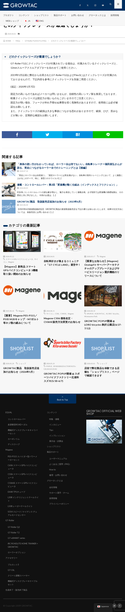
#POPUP (90, 320)
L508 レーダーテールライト (21, 512)
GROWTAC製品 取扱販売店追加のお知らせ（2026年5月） (22, 380)
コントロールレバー (17, 427)
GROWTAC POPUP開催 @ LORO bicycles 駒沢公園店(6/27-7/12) (101, 331)
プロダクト (8, 15)
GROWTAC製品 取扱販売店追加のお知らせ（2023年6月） (50, 201)
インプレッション (57, 443)
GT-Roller (10, 526)
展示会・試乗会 (56, 449)
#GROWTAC (100, 320)
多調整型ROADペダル (18, 433)
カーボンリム (14, 447)
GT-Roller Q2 (14, 532)
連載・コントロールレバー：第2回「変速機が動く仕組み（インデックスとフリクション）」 (67, 184)
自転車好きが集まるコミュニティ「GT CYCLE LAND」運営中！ (62, 265)
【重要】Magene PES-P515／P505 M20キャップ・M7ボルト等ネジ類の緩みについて (21, 326)
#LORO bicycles (112, 320)
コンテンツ (24, 15)
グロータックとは (97, 15)
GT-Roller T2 (14, 538)
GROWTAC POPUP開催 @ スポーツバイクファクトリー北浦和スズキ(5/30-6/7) (62, 385)
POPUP (49, 374)
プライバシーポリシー (60, 510)
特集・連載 (54, 427)
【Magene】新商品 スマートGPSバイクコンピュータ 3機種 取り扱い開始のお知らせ (21, 271)
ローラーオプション (17, 557)
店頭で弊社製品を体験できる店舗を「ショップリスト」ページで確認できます (102, 380)
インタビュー (55, 433)
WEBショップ (12, 21)
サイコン (50, 320)
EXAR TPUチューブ (17, 498)
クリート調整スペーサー (19, 579)
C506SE (63, 320)
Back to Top (62, 408)
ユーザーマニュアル (58, 466)
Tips (51, 438)
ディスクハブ (14, 452)
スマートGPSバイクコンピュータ (19, 259)
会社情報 (53, 494)
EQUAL (9, 421)
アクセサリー (11, 562)
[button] (62, 57)
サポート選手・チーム (60, 499)
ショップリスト (41, 15)
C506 (57, 320)
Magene (11, 262)
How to (52, 477)
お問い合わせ (77, 15)
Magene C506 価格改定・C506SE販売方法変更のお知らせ (61, 329)
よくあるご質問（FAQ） (61, 471)
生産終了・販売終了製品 (17, 593)
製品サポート (60, 15)
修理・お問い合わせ (58, 482)
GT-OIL (11, 574)
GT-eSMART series (17, 543)
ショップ (22, 371)
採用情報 (115, 15)
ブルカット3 (14, 569)
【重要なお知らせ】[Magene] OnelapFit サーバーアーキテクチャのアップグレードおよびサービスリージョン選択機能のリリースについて (102, 272)
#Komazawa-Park (90, 323)
